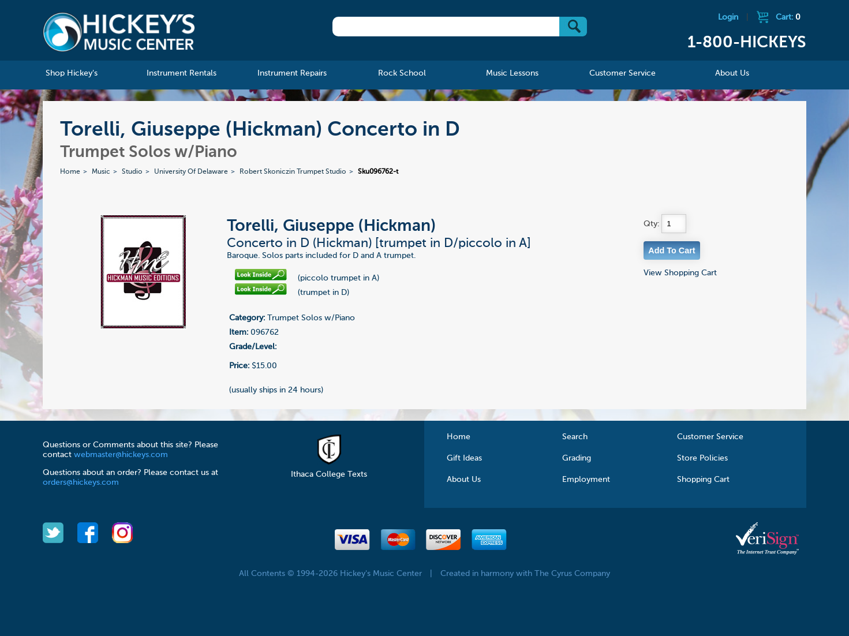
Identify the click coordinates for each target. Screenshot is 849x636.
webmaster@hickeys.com (121, 455)
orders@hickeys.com (81, 482)
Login (728, 17)
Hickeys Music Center (119, 31)
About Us (464, 480)
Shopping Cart (703, 480)
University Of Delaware (191, 172)
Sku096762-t (378, 172)
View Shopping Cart (680, 273)
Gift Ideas (464, 458)
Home (70, 172)
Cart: (788, 17)
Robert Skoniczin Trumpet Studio (293, 172)
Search (575, 437)
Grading (576, 458)
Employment (586, 480)
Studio (132, 172)
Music (101, 172)
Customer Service (710, 437)
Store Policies (702, 458)
